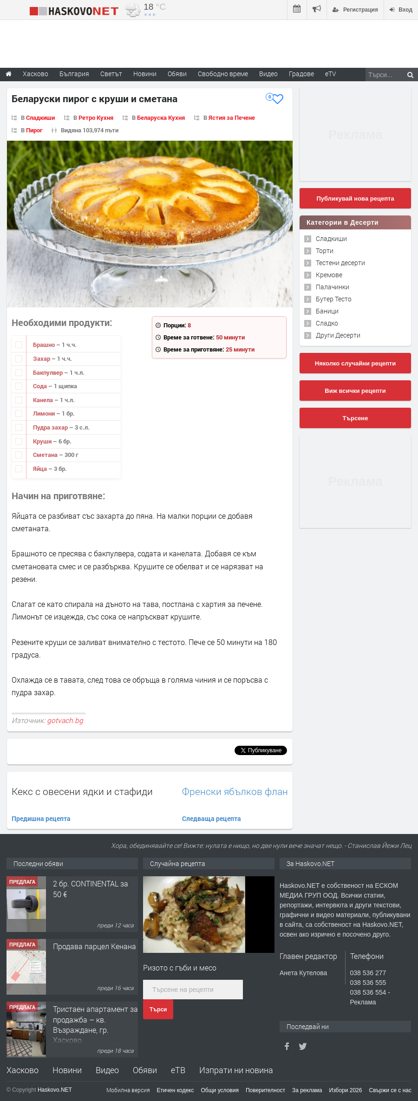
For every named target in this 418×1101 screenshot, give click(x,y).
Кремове (329, 274)
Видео (107, 1069)
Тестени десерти (340, 262)
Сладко (327, 323)
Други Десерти (338, 335)
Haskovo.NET (55, 1090)
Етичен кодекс (175, 1090)
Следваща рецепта (211, 818)
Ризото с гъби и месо (179, 967)
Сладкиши (40, 117)
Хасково (23, 1069)
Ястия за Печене (232, 117)
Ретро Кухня (95, 117)
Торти (324, 250)
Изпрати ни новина (236, 1069)
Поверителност (265, 1090)
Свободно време (223, 73)
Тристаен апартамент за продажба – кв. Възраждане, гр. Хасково (95, 1024)
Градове (301, 73)
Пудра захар (51, 427)
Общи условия (220, 1090)
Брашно (44, 344)
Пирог (34, 130)
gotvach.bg (65, 720)
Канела (43, 400)
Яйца (40, 468)
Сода (40, 386)
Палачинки (332, 286)
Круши (43, 441)
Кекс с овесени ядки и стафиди (82, 791)
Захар (42, 358)
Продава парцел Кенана (94, 946)
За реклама (307, 1090)
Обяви (145, 1069)
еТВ (178, 1069)
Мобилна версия (128, 1090)
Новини (145, 73)
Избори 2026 (345, 1090)
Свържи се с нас (390, 1090)
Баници (327, 310)
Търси (158, 1009)
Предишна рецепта (41, 818)
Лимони (44, 413)
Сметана (46, 454)
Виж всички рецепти (355, 390)
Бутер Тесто (334, 298)
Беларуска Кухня (161, 117)
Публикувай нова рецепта (355, 198)
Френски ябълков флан (235, 791)
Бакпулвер (48, 372)
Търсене (355, 418)
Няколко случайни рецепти (355, 363)
